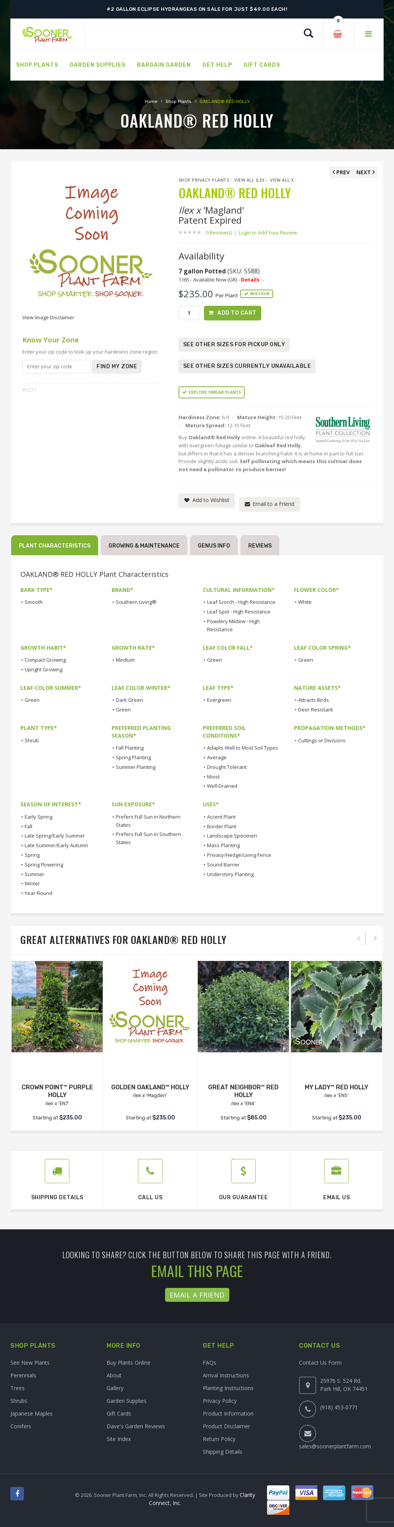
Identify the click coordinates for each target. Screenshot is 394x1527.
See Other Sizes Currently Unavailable (247, 366)
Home (151, 101)
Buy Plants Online (128, 1362)
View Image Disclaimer (48, 317)
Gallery (115, 1388)
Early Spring (38, 816)
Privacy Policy (220, 1400)
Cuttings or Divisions (322, 740)
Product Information (228, 1413)
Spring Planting (133, 757)
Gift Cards (119, 1413)
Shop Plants (178, 101)
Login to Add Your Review (268, 232)
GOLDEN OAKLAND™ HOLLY (150, 1087)
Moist (213, 776)
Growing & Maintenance (144, 546)
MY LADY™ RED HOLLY (336, 1087)
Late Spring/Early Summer (55, 835)
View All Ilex (249, 180)
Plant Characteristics (54, 546)
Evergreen (219, 699)
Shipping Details (222, 1451)
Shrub (32, 740)
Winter (32, 883)
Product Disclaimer (226, 1426)
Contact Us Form (320, 1362)
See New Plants (30, 1362)
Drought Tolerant (227, 767)
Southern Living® (136, 601)
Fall (28, 826)
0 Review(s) (221, 232)
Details (250, 279)
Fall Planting (130, 747)
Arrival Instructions (226, 1375)
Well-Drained (222, 785)
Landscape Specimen (232, 835)
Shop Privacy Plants (204, 180)
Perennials (23, 1375)
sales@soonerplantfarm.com (335, 1446)
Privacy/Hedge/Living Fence (239, 854)
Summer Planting (135, 767)
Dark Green (129, 699)
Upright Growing (43, 669)
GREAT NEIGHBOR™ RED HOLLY (243, 1091)
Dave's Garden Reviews (136, 1426)
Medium (125, 659)
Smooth (34, 601)
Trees (17, 1388)
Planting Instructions (228, 1388)
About (114, 1375)
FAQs (209, 1362)
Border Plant (221, 826)
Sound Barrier (223, 864)
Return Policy (219, 1439)
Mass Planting (223, 845)
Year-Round (38, 893)
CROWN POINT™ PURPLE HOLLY (57, 1091)
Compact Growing (45, 659)
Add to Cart (237, 313)
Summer (34, 874)
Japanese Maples (31, 1413)
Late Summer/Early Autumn (56, 845)
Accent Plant (221, 816)
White (305, 601)
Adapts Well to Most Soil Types (242, 747)
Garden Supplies (127, 1400)
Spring (32, 854)
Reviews (260, 546)
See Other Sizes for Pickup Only (234, 344)
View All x (282, 180)
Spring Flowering (44, 864)
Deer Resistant (315, 709)
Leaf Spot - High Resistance (238, 611)
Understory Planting (230, 874)
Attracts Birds (313, 699)
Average (217, 757)
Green (214, 659)
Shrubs (18, 1400)
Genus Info (214, 546)
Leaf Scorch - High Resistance (241, 601)
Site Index (119, 1439)
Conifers (20, 1426)
